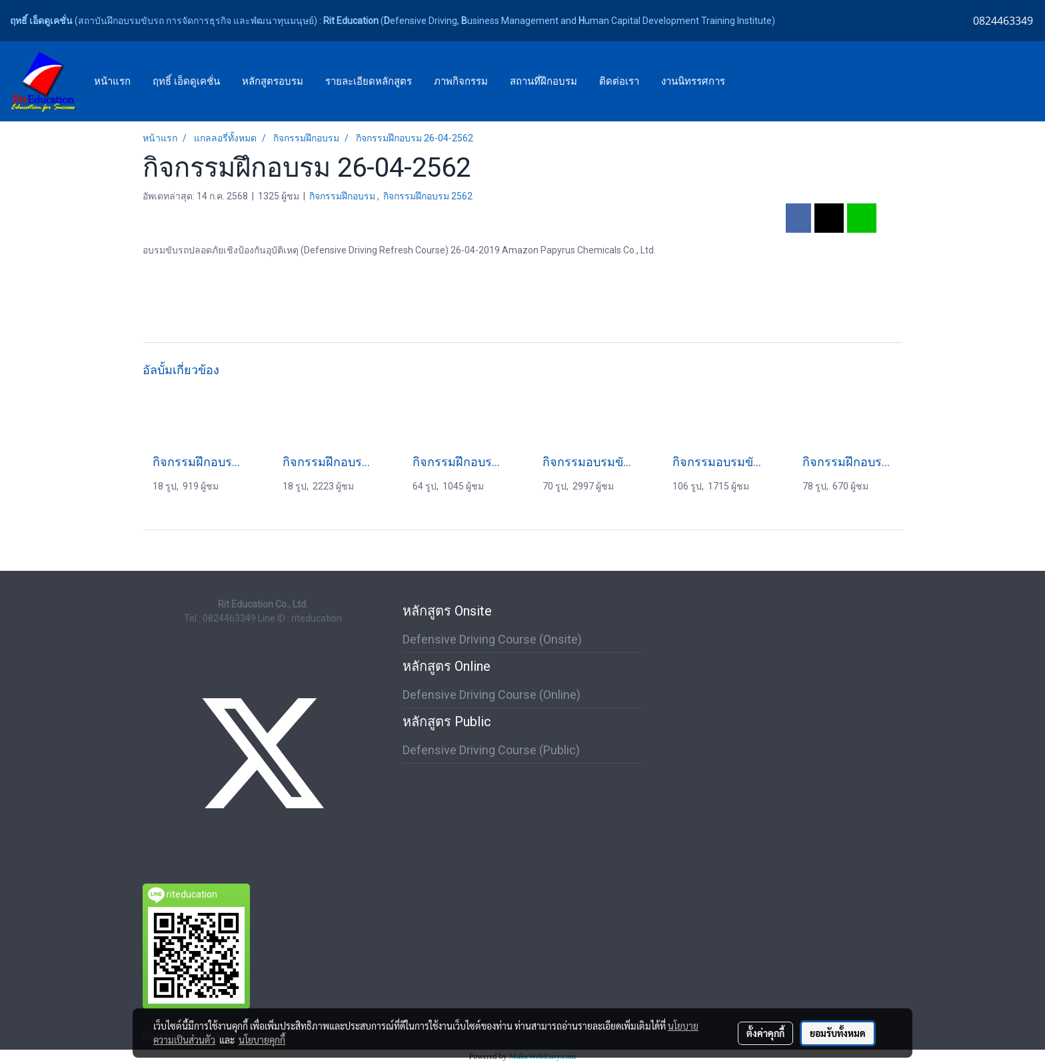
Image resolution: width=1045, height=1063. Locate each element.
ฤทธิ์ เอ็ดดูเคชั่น (186, 81)
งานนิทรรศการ (693, 81)
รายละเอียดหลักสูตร (368, 81)
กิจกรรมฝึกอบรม (343, 196)
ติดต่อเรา (619, 81)
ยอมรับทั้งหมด (838, 1033)
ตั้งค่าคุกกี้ (765, 1033)
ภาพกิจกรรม (461, 81)
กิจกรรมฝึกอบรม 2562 (428, 196)
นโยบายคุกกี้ (262, 1040)
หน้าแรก (112, 81)
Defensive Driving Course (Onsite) (492, 639)
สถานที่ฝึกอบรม (543, 81)
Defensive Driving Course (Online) (491, 695)
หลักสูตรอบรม (272, 81)
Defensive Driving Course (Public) (491, 750)
